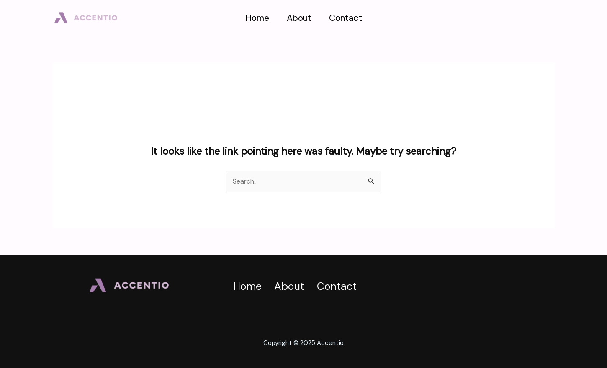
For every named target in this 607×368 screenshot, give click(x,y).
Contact (345, 18)
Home (257, 18)
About (299, 18)
